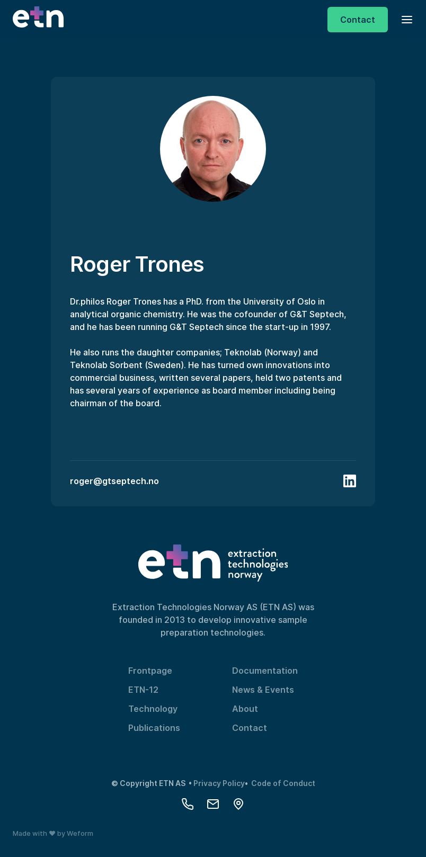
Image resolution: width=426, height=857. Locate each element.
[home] (38, 20)
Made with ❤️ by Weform (53, 833)
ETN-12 (143, 689)
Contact (249, 727)
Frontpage (150, 670)
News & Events (263, 689)
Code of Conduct (283, 783)
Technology (153, 708)
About (245, 708)
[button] (403, 19)
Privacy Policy (219, 783)
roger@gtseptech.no (114, 481)
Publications (154, 727)
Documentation (265, 670)
